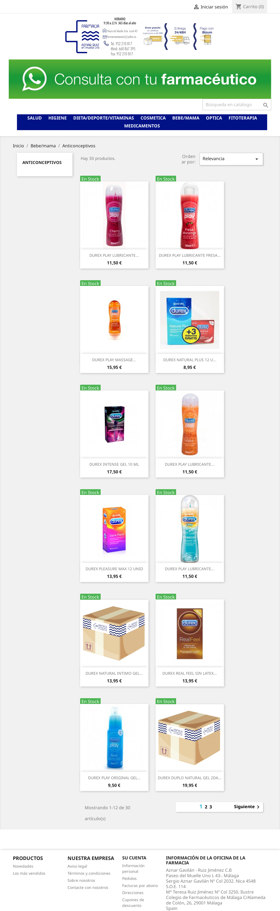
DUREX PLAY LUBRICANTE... (114, 255)
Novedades (23, 866)
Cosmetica (153, 118)
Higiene (57, 118)
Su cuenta (134, 858)
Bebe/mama (185, 118)
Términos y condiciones (89, 873)
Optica (214, 118)
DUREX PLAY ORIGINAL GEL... (114, 777)
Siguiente (247, 807)
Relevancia (231, 159)
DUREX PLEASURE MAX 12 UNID (114, 568)
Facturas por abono (140, 885)
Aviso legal (77, 866)
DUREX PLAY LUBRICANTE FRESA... (190, 255)
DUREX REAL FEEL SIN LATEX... (189, 673)
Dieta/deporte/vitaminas (103, 118)
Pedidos (129, 878)
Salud (34, 118)
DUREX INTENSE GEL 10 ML (114, 464)
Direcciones (133, 892)
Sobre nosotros (81, 880)
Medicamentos (142, 126)
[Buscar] (237, 104)
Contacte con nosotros (88, 887)
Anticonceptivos (42, 162)
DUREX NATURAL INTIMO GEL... (114, 673)
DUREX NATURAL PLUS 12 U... (189, 359)
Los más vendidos (29, 873)
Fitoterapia (243, 118)
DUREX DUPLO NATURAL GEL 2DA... (189, 777)
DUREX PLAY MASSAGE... (114, 359)
